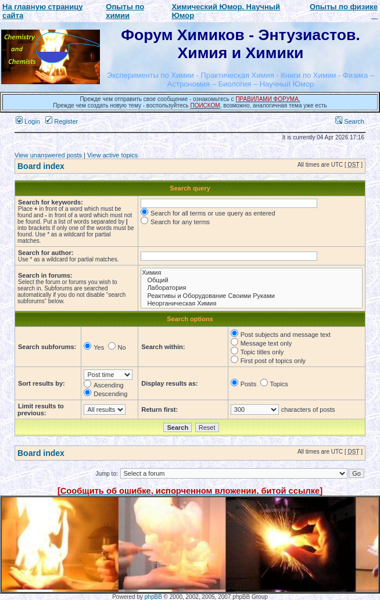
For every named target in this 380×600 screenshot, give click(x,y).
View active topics (112, 155)
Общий (251, 280)
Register (61, 121)
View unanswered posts (48, 155)
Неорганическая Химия (251, 303)
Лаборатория (251, 288)
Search (349, 121)
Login (28, 121)
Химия (251, 272)
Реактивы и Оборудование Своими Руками (251, 296)
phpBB (153, 597)
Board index (40, 166)
